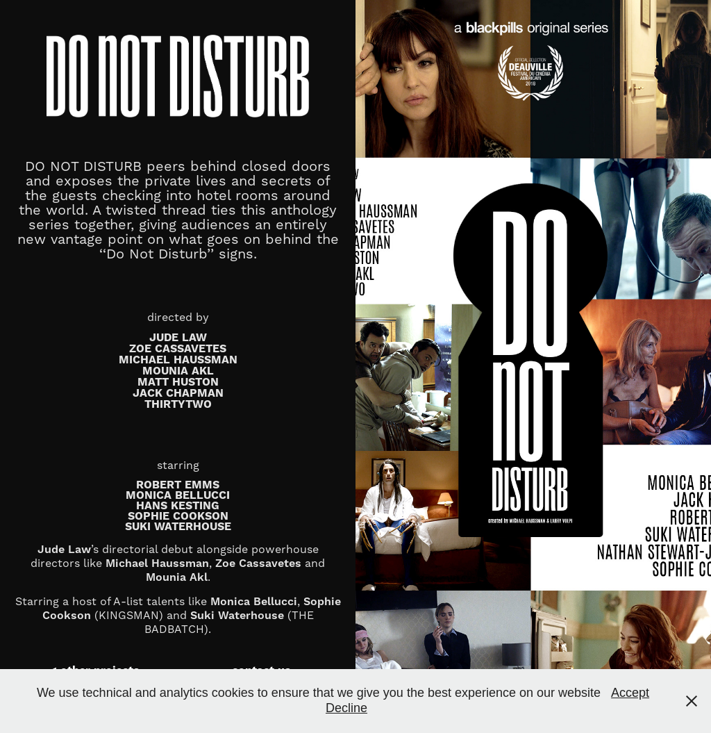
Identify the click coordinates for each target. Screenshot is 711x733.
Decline (346, 708)
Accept (630, 693)
